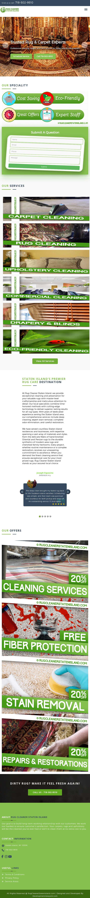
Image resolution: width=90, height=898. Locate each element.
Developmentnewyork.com (45, 896)
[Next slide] (85, 45)
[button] (39, 516)
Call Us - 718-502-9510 (45, 792)
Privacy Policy (12, 878)
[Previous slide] (5, 45)
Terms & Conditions (15, 874)
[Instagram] (4, 857)
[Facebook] (1, 857)
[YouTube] (8, 857)
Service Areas (12, 881)
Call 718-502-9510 (45, 56)
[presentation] (22, 491)
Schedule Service (21, 56)
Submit (44, 167)
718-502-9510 (24, 2)
